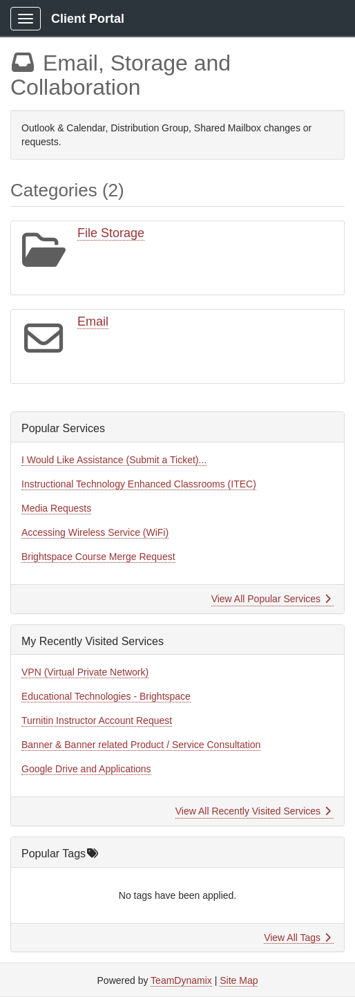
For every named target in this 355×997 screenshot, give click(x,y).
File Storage (110, 233)
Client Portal (87, 19)
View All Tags (297, 937)
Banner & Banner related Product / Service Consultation (140, 744)
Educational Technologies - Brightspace (106, 696)
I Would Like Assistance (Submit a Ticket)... (114, 459)
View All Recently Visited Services (253, 811)
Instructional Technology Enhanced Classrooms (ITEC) (138, 484)
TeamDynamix (181, 980)
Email (92, 321)
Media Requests (56, 508)
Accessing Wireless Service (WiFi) (95, 532)
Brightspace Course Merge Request (98, 556)
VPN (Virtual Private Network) (84, 672)
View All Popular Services (271, 598)
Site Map (239, 980)
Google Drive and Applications (86, 768)
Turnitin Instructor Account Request (96, 720)
